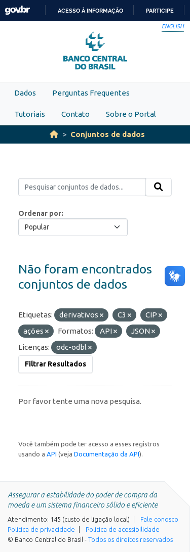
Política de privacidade (41, 529)
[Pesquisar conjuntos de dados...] (82, 187)
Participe (160, 10)
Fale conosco (159, 519)
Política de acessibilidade (123, 529)
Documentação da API (106, 453)
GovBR (17, 10)
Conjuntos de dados (107, 134)
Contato (75, 114)
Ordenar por (39, 213)
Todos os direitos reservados (130, 539)
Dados (25, 92)
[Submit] (158, 187)
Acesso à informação (90, 10)
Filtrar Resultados (55, 364)
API (52, 453)
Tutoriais (29, 114)
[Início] (54, 134)
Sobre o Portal (131, 114)
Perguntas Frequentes (91, 92)
